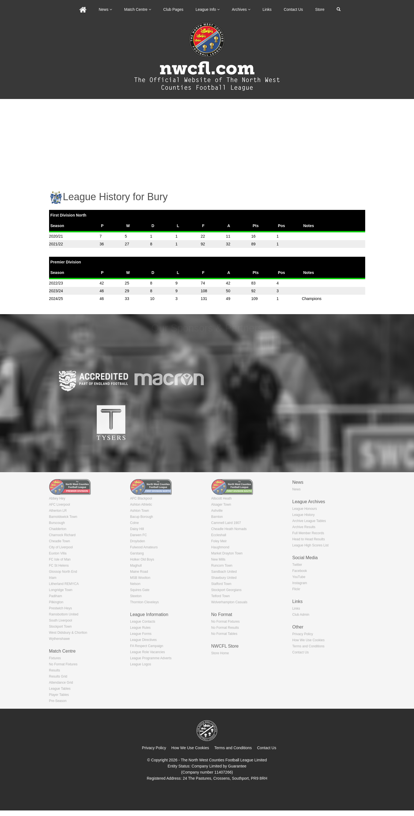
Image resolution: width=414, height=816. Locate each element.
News (105, 9)
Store (319, 9)
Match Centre (137, 9)
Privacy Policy (154, 748)
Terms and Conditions (233, 748)
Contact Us (293, 9)
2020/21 (56, 236)
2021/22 (56, 244)
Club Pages (173, 9)
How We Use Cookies (190, 748)
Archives (241, 9)
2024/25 (56, 298)
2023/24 (56, 291)
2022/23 (56, 283)
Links (267, 9)
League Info (207, 9)
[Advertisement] (207, 140)
